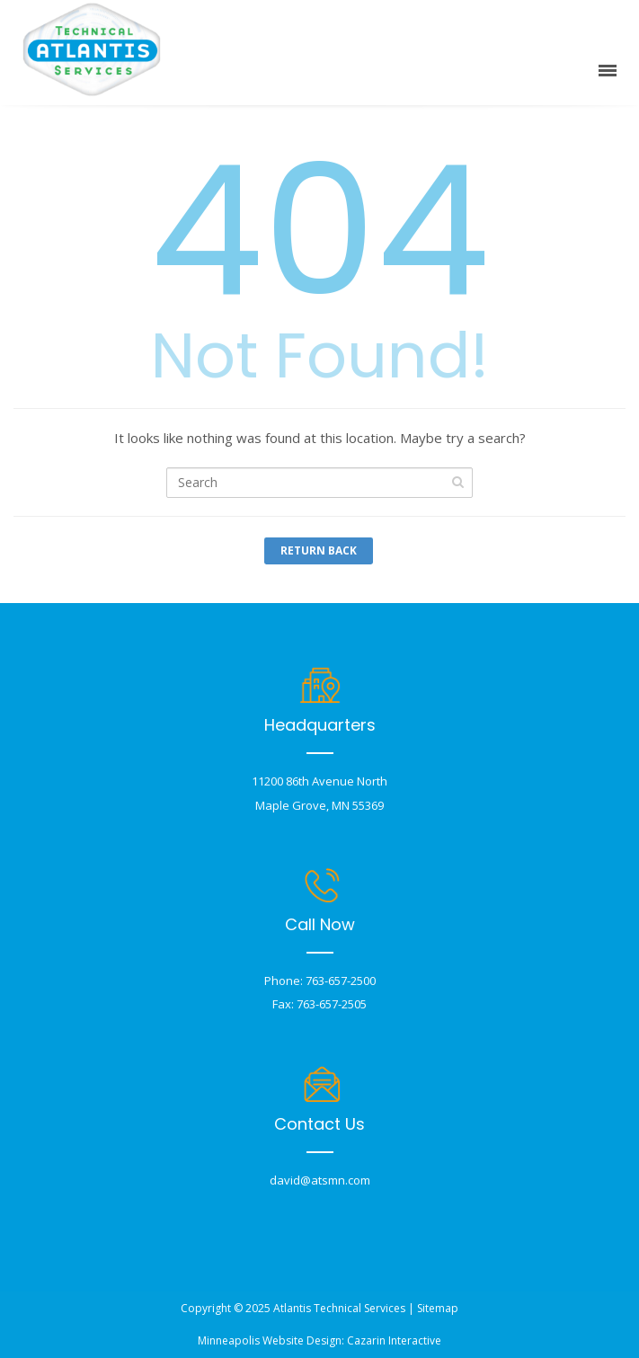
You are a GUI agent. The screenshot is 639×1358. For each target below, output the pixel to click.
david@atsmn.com (320, 1180)
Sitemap (437, 1308)
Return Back (318, 550)
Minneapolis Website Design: (271, 1340)
